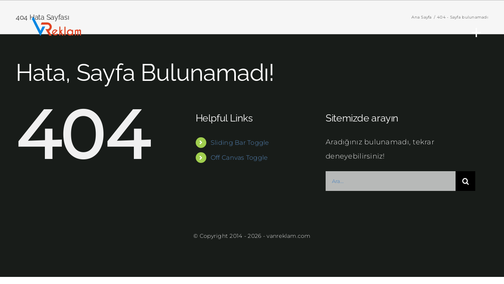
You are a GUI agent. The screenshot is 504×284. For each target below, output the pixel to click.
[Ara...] (391, 181)
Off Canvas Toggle (239, 157)
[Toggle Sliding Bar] (472, 32)
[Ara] (465, 181)
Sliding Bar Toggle (240, 142)
